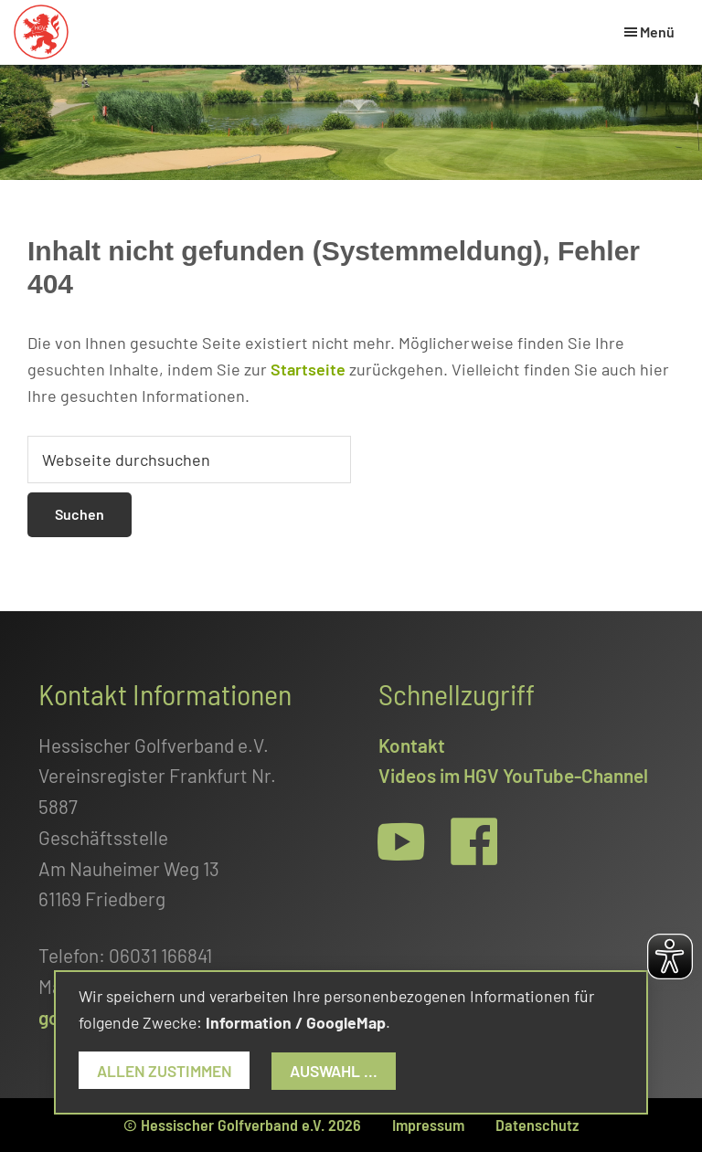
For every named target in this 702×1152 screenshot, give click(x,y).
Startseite (308, 369)
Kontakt (411, 745)
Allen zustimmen (166, 1071)
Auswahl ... (337, 1071)
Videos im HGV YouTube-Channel (513, 775)
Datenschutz (537, 1125)
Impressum (428, 1125)
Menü (657, 31)
